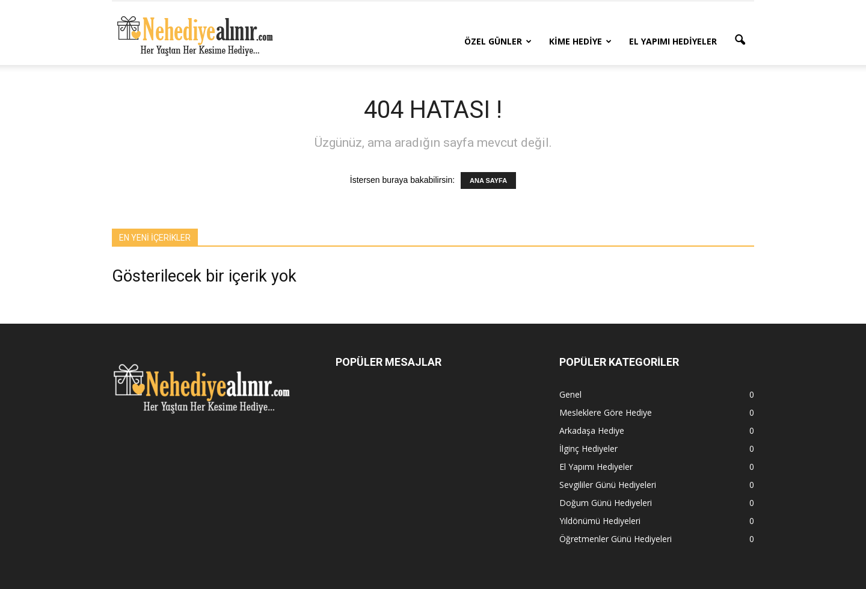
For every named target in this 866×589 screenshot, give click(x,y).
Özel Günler (498, 41)
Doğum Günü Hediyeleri (605, 502)
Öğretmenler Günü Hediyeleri (615, 538)
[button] (739, 40)
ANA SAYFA (488, 180)
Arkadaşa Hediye (591, 430)
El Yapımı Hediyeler (673, 41)
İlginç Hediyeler (588, 448)
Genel (570, 394)
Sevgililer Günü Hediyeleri (607, 484)
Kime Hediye (580, 41)
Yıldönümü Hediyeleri (599, 520)
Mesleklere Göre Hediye (605, 412)
